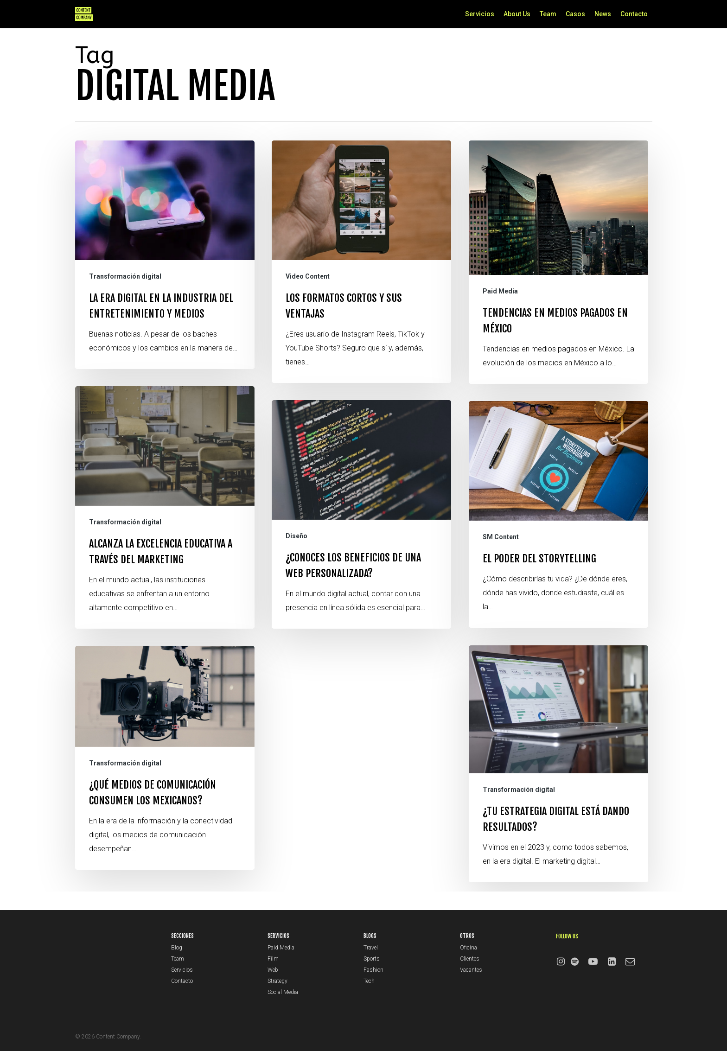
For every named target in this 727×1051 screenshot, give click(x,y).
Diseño (296, 549)
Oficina (468, 947)
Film (273, 958)
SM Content (501, 570)
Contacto (182, 981)
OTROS (467, 935)
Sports (372, 958)
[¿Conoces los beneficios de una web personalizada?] (361, 527)
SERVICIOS (278, 935)
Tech (369, 981)
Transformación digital (125, 276)
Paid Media (500, 291)
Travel (371, 947)
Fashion (373, 970)
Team (177, 958)
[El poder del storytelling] (558, 547)
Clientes (469, 958)
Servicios (182, 970)
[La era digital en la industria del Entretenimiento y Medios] (165, 254)
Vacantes (471, 970)
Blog (176, 947)
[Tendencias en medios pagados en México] (558, 262)
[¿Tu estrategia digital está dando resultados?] (558, 796)
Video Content (308, 276)
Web (273, 970)
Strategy (277, 981)
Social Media (283, 992)
